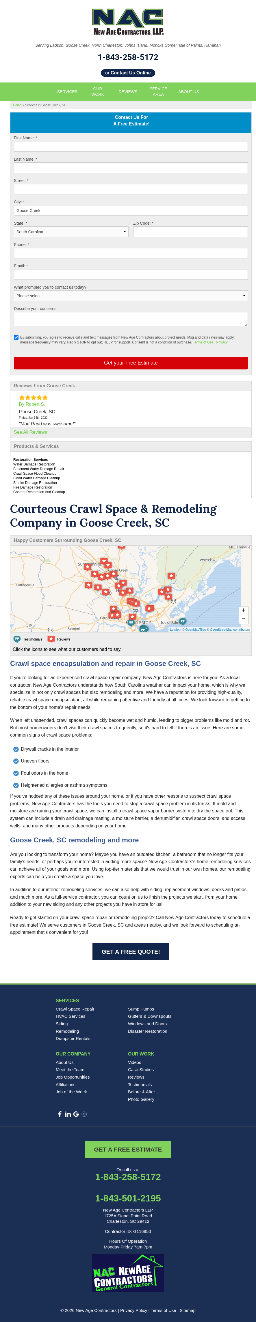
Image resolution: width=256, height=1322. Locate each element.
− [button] (244, 619)
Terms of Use (203, 342)
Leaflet (174, 629)
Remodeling (67, 1031)
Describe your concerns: (35, 308)
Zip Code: (143, 223)
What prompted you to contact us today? (50, 287)
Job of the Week (71, 1091)
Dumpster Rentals (73, 1038)
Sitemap (188, 1310)
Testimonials (140, 1084)
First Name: (26, 138)
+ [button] (244, 610)
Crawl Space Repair (75, 1008)
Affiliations (65, 1084)
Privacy (221, 342)
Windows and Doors (147, 1023)
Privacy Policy (133, 1310)
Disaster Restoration (147, 1031)
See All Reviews (30, 432)
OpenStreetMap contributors (230, 629)
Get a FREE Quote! (131, 952)
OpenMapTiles (195, 629)
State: (20, 223)
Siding (62, 1023)
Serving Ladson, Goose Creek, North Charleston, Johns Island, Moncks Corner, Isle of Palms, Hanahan (128, 45)
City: (19, 202)
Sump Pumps (141, 1008)
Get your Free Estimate (131, 363)
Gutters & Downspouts (149, 1016)
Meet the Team (70, 1069)
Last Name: (25, 159)
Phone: (21, 244)
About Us (65, 1062)
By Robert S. (32, 404)
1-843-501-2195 (128, 1198)
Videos (134, 1062)
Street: (21, 180)
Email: (21, 266)
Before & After (141, 1091)
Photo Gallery (141, 1099)
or (128, 72)
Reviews (136, 1077)
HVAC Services (70, 1016)
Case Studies (141, 1069)
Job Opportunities (73, 1077)
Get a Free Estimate (128, 1149)
